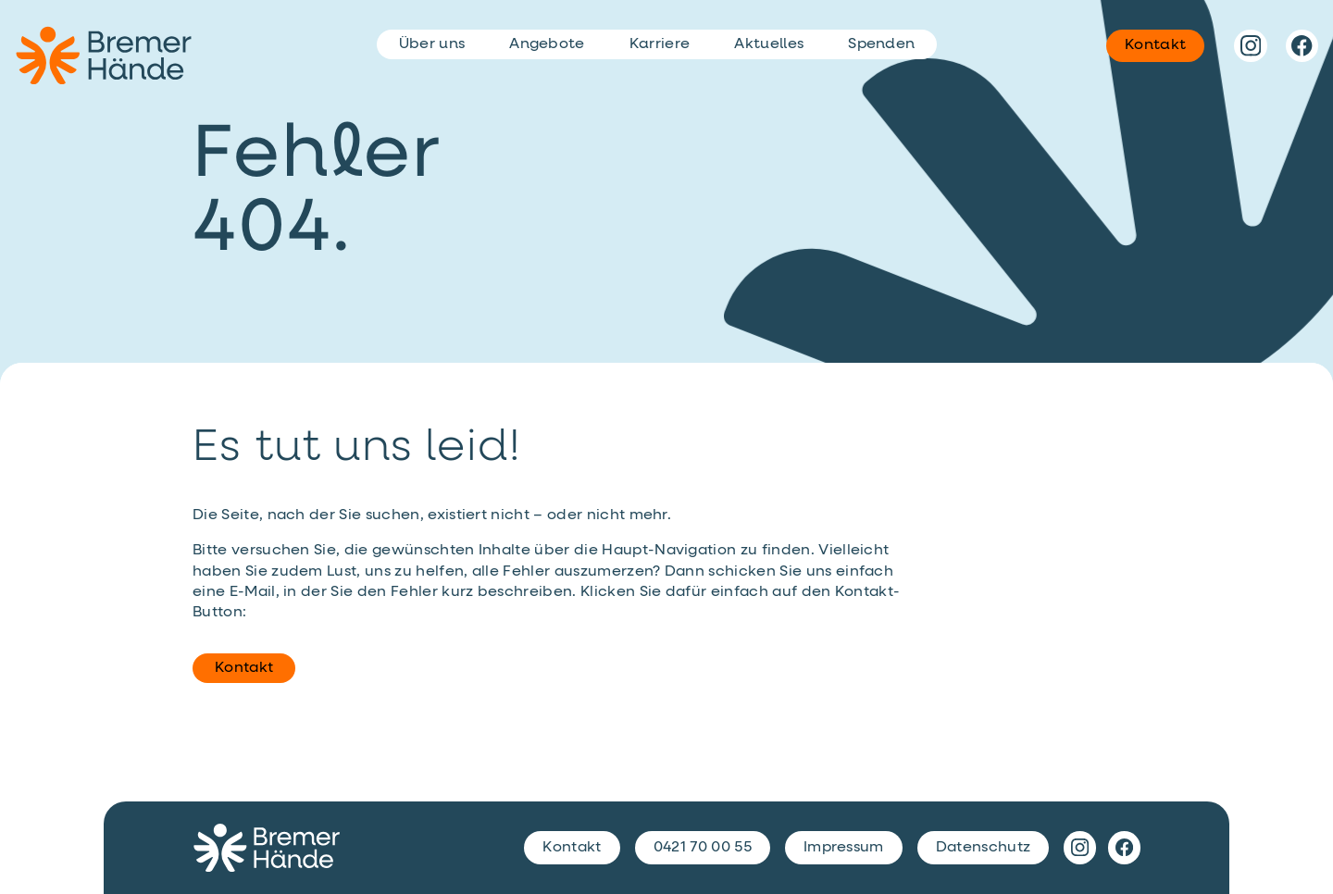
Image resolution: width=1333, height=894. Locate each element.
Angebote (547, 44)
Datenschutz (983, 847)
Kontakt (244, 668)
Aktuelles (769, 44)
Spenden (881, 44)
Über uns (432, 44)
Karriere (660, 44)
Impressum (844, 847)
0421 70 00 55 (703, 847)
